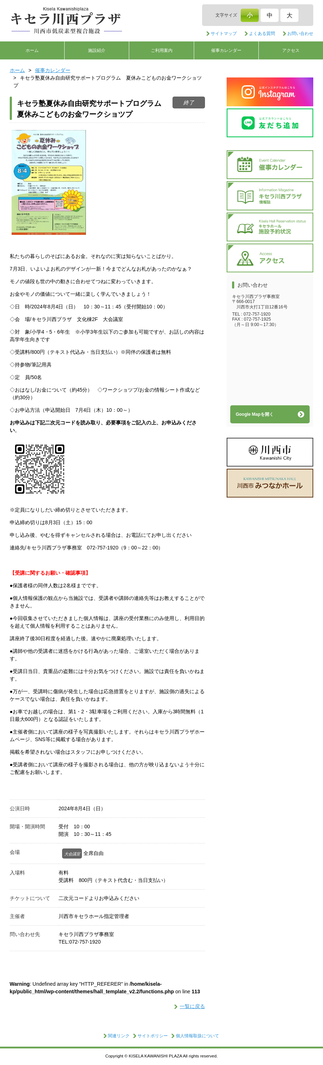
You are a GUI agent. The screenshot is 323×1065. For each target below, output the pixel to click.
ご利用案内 (162, 50)
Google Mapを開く (255, 414)
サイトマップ (224, 33)
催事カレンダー (226, 50)
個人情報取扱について (197, 1035)
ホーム (32, 50)
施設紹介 (96, 50)
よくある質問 (262, 33)
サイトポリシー (153, 1035)
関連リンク (119, 1035)
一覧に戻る (192, 1006)
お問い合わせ (300, 33)
